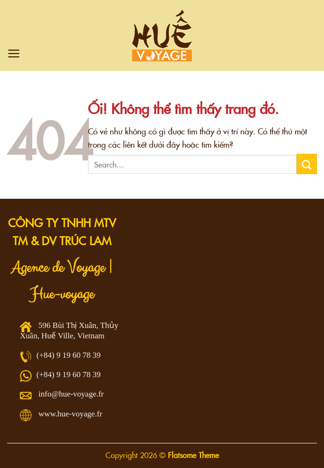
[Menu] (14, 53)
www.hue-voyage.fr (70, 413)
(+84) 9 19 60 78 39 (68, 355)
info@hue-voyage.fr (71, 393)
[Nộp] (307, 164)
